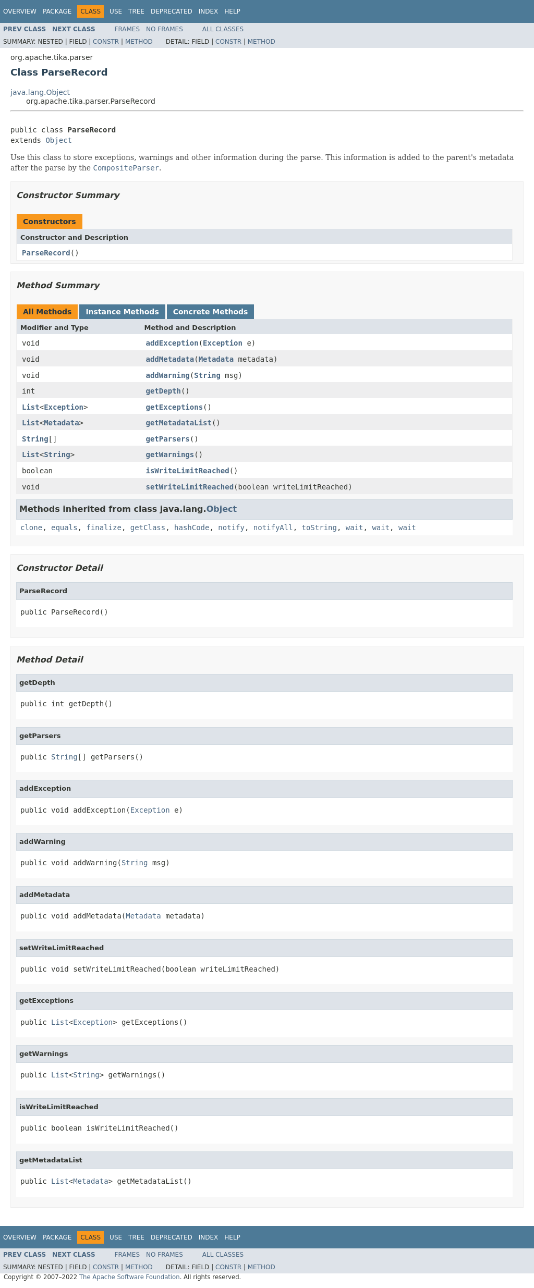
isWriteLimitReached (187, 471)
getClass (147, 527)
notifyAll (273, 527)
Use (116, 11)
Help (232, 11)
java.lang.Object (40, 92)
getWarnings (170, 454)
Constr (106, 41)
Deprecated (171, 11)
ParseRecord (46, 253)
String (207, 375)
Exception (222, 343)
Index (209, 11)
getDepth (163, 391)
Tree (136, 11)
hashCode (191, 527)
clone (31, 527)
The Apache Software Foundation (129, 1277)
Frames (127, 29)
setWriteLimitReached (190, 487)
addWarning (168, 375)
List (31, 407)
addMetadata (170, 359)
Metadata (216, 359)
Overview (20, 11)
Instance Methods (122, 312)
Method (139, 41)
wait (354, 527)
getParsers (168, 439)
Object (58, 140)
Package (57, 11)
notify (231, 527)
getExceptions (174, 407)
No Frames (164, 29)
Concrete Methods (210, 312)
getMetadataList (179, 423)
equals (64, 527)
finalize (103, 527)
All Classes (223, 29)
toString (319, 527)
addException (172, 343)
